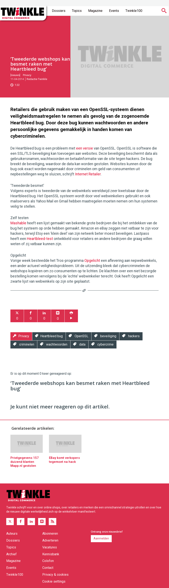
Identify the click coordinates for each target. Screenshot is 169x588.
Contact (47, 568)
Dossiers (58, 11)
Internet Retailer (88, 174)
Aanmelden (101, 538)
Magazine (95, 11)
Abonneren (50, 534)
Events (114, 11)
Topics (77, 11)
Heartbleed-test (40, 239)
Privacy (27, 75)
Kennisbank (50, 554)
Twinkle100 (133, 11)
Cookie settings (53, 581)
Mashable (18, 223)
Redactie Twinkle (37, 79)
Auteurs (12, 534)
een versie (84, 148)
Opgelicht (92, 260)
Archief (11, 554)
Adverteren (50, 540)
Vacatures (49, 547)
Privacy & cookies (55, 575)
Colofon (48, 561)
